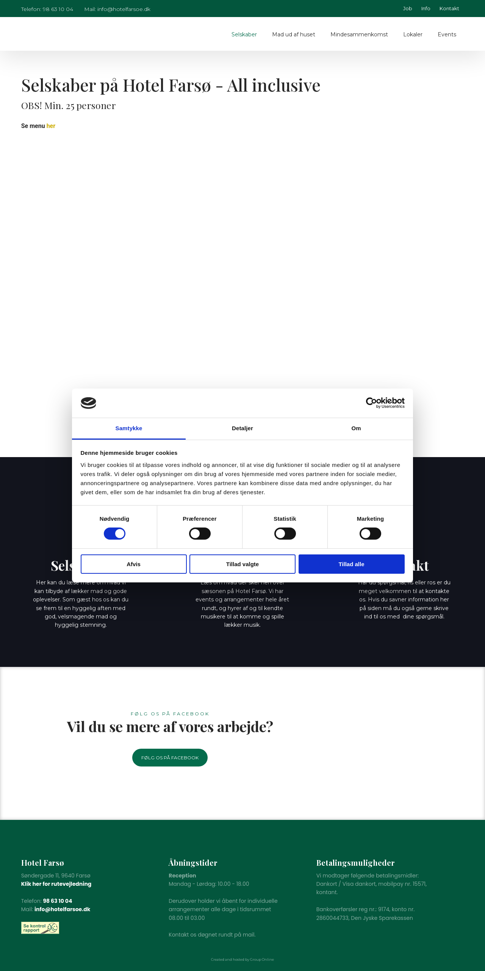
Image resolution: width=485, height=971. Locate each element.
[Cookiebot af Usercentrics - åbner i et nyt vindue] (371, 403)
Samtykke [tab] (129, 428)
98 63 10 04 (57, 901)
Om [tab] (356, 428)
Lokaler (412, 34)
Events (447, 34)
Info (425, 8)
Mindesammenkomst (359, 34)
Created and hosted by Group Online (242, 959)
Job (407, 8)
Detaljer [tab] (242, 428)
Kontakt (449, 8)
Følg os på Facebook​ (170, 757)
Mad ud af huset (293, 34)
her (51, 126)
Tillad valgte (242, 564)
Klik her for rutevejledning (56, 884)
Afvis (134, 564)
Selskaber (244, 34)
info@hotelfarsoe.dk (62, 909)
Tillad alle (351, 564)
